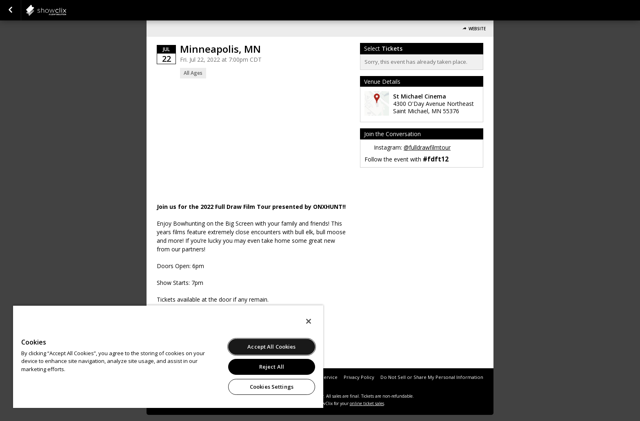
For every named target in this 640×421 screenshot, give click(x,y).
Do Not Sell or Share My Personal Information (431, 377)
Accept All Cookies (271, 346)
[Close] (309, 321)
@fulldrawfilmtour (427, 147)
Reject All (271, 366)
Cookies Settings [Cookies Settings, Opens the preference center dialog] (271, 386)
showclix (66, 10)
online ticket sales (367, 403)
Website (477, 28)
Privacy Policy (359, 377)
